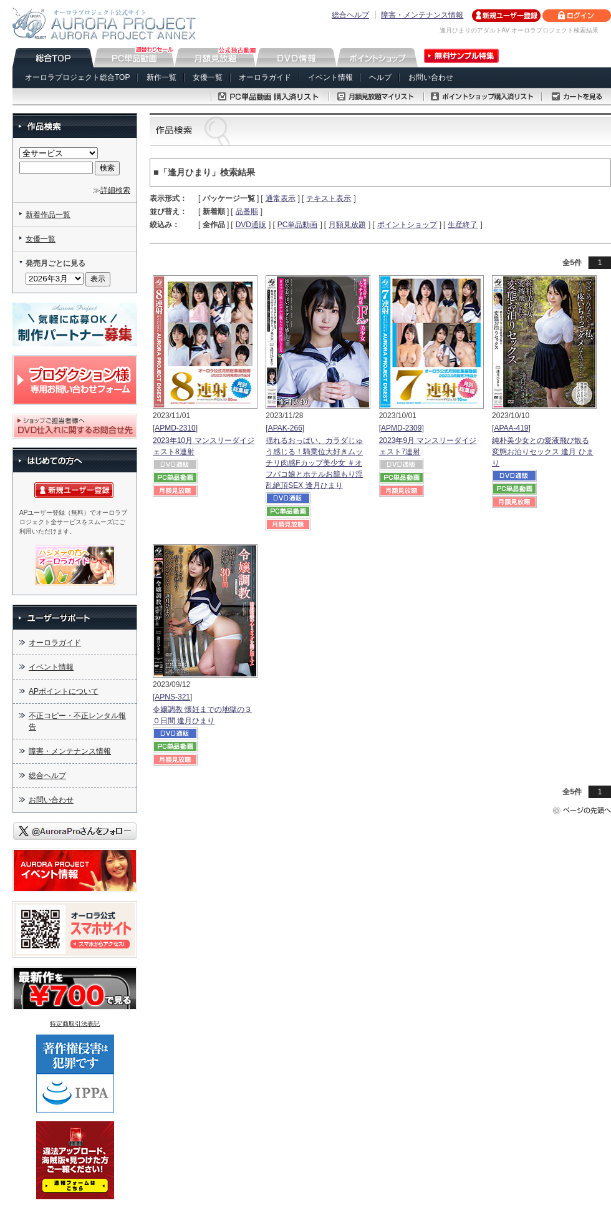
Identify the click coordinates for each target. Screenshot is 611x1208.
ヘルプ (380, 77)
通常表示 (281, 198)
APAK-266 (285, 428)
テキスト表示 (328, 198)
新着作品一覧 (48, 214)
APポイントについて (64, 691)
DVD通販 (251, 224)
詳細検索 (115, 190)
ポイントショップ (407, 224)
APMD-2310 (175, 428)
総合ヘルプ (350, 15)
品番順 (247, 211)
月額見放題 (347, 224)
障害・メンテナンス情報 (422, 15)
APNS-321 (172, 697)
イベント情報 (330, 77)
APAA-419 (511, 428)
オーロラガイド (265, 77)
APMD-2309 (401, 428)
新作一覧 (161, 77)
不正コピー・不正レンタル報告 (77, 721)
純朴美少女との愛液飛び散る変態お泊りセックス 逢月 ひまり (543, 451)
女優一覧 (208, 77)
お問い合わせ (430, 77)
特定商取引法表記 (75, 1023)
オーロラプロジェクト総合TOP (77, 77)
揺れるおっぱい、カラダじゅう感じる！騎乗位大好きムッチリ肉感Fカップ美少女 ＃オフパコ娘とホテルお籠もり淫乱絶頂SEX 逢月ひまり (314, 463)
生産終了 (463, 224)
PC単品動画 (297, 224)
